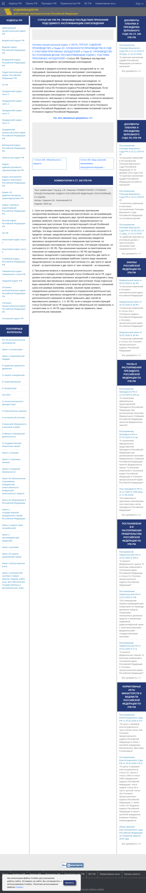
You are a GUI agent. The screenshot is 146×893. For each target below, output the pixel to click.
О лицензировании (11, 381)
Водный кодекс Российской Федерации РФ (13, 50)
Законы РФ (31, 3)
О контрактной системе (13, 417)
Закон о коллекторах (12, 349)
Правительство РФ (71, 3)
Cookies (19, 887)
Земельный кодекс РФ (13, 157)
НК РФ (5, 233)
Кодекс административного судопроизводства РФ (13, 167)
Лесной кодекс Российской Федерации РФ (13, 223)
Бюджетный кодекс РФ (13, 40)
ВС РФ (87, 3)
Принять (69, 882)
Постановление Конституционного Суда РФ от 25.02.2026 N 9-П (131, 717)
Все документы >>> (131, 71)
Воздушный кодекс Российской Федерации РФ (13, 62)
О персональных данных (14, 411)
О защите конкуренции (13, 375)
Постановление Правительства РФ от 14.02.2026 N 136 (130, 594)
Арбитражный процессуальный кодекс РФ (14, 31)
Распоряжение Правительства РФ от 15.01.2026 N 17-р (130, 646)
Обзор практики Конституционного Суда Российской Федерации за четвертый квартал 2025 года (131, 833)
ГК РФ (5, 84)
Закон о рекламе (10, 547)
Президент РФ (49, 3)
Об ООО (6, 395)
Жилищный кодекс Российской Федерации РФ (13, 148)
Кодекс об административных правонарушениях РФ (13, 195)
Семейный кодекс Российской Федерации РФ (13, 261)
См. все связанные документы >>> (73, 118)
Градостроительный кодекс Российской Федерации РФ (12, 75)
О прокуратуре (9, 388)
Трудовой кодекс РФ (12, 281)
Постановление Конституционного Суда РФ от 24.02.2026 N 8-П (131, 760)
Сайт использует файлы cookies (88, 889)
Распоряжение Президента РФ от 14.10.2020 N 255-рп (129, 392)
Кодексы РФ (15, 3)
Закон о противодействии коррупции (10, 537)
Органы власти (132, 874)
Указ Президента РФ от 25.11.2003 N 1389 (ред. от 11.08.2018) (131, 492)
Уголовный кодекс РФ (12, 318)
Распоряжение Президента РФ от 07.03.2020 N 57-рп (128, 434)
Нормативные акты (105, 3)
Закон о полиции (10, 452)
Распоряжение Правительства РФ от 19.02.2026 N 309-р (130, 555)
